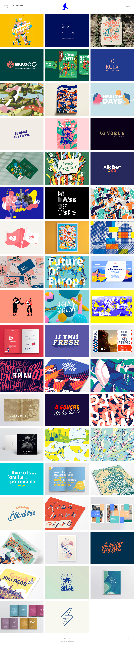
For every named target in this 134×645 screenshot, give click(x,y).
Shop (6, 7)
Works (12, 5)
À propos (6, 5)
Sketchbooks (19, 5)
